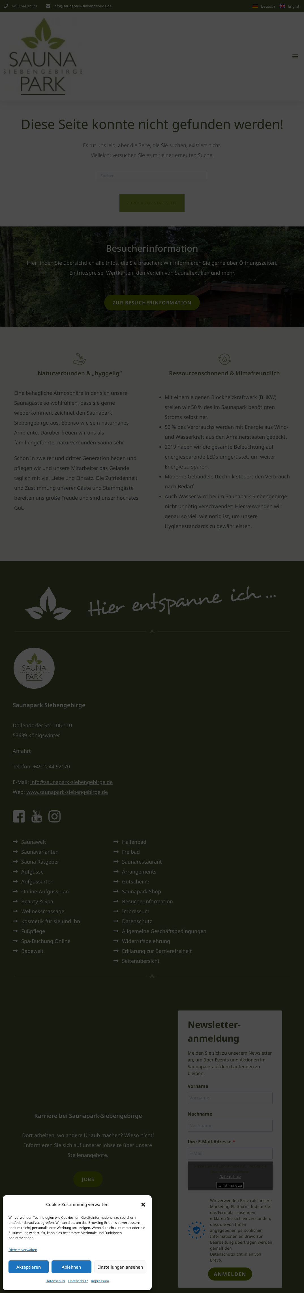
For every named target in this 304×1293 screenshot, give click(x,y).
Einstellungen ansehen (120, 1267)
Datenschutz (55, 1281)
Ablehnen (71, 1267)
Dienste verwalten (22, 1249)
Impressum (100, 1281)
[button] (143, 1204)
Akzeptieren (28, 1267)
